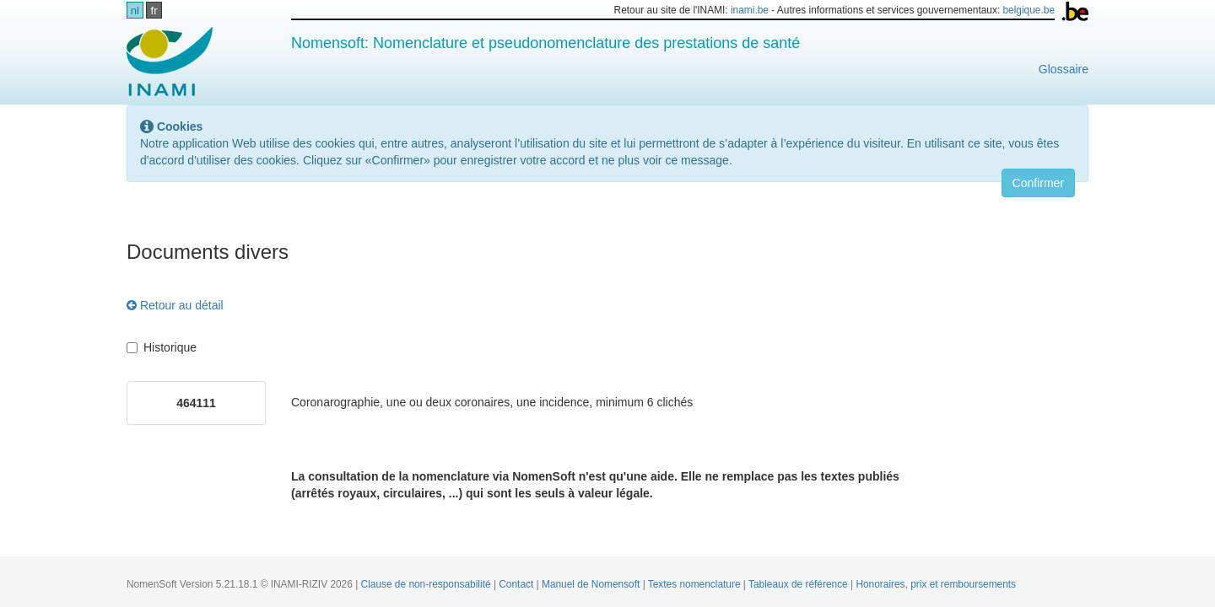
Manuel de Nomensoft (592, 584)
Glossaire (1063, 69)
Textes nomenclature (695, 584)
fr (154, 10)
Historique (162, 347)
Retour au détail (175, 305)
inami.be (750, 10)
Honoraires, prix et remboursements (936, 584)
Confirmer (1038, 183)
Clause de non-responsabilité (427, 584)
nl (135, 10)
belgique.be (1029, 10)
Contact (517, 584)
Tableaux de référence (799, 584)
